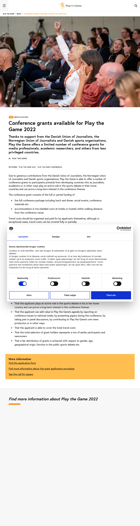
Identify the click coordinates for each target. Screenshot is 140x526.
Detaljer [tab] (56, 237)
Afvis (29, 295)
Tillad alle (111, 295)
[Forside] (70, 5)
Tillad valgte (70, 295)
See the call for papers (21, 374)
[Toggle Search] (136, 5)
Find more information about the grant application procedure (41, 368)
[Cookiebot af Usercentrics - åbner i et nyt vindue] (119, 229)
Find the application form (22, 363)
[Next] (126, 445)
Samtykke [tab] (23, 237)
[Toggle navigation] (4, 5)
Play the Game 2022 (27, 167)
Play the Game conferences (50, 167)
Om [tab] (88, 237)
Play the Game (19, 158)
